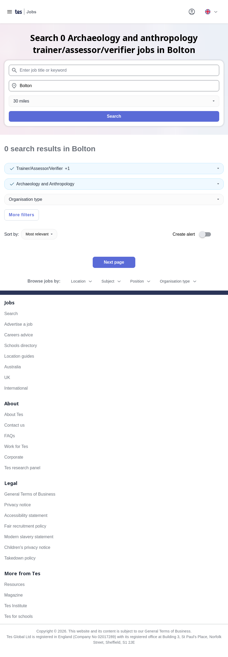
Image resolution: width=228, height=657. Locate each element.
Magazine (13, 595)
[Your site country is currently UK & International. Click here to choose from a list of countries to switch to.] (211, 11)
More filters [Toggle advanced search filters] (21, 215)
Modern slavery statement (28, 536)
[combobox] (114, 70)
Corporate (13, 457)
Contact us (14, 425)
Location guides (19, 356)
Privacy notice (17, 505)
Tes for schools (18, 616)
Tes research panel (22, 468)
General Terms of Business (29, 494)
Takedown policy (19, 558)
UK (7, 377)
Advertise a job (18, 324)
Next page (114, 262)
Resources (14, 584)
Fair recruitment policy (25, 526)
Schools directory (20, 345)
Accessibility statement (25, 515)
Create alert (184, 234)
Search (114, 116)
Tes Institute (15, 605)
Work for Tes (16, 446)
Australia (12, 367)
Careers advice (18, 335)
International (16, 388)
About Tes (13, 414)
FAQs (9, 436)
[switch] (206, 234)
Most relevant (39, 234)
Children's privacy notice (27, 547)
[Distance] (114, 101)
